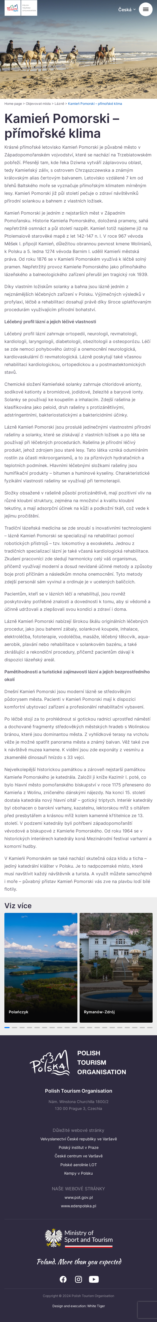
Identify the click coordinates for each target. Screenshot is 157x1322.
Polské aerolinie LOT (78, 1164)
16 (119, 1027)
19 (142, 1027)
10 (74, 1027)
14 (104, 1027)
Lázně (59, 104)
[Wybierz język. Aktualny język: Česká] (127, 10)
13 (97, 1027)
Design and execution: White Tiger (78, 1306)
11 (82, 1027)
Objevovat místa (38, 104)
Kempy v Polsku (78, 1173)
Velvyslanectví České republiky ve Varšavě (78, 1139)
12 (89, 1027)
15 (112, 1027)
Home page (13, 104)
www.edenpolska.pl (78, 1205)
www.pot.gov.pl (79, 1197)
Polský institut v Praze (79, 1147)
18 (135, 1027)
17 (127, 1027)
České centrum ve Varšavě (79, 1156)
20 (150, 1027)
